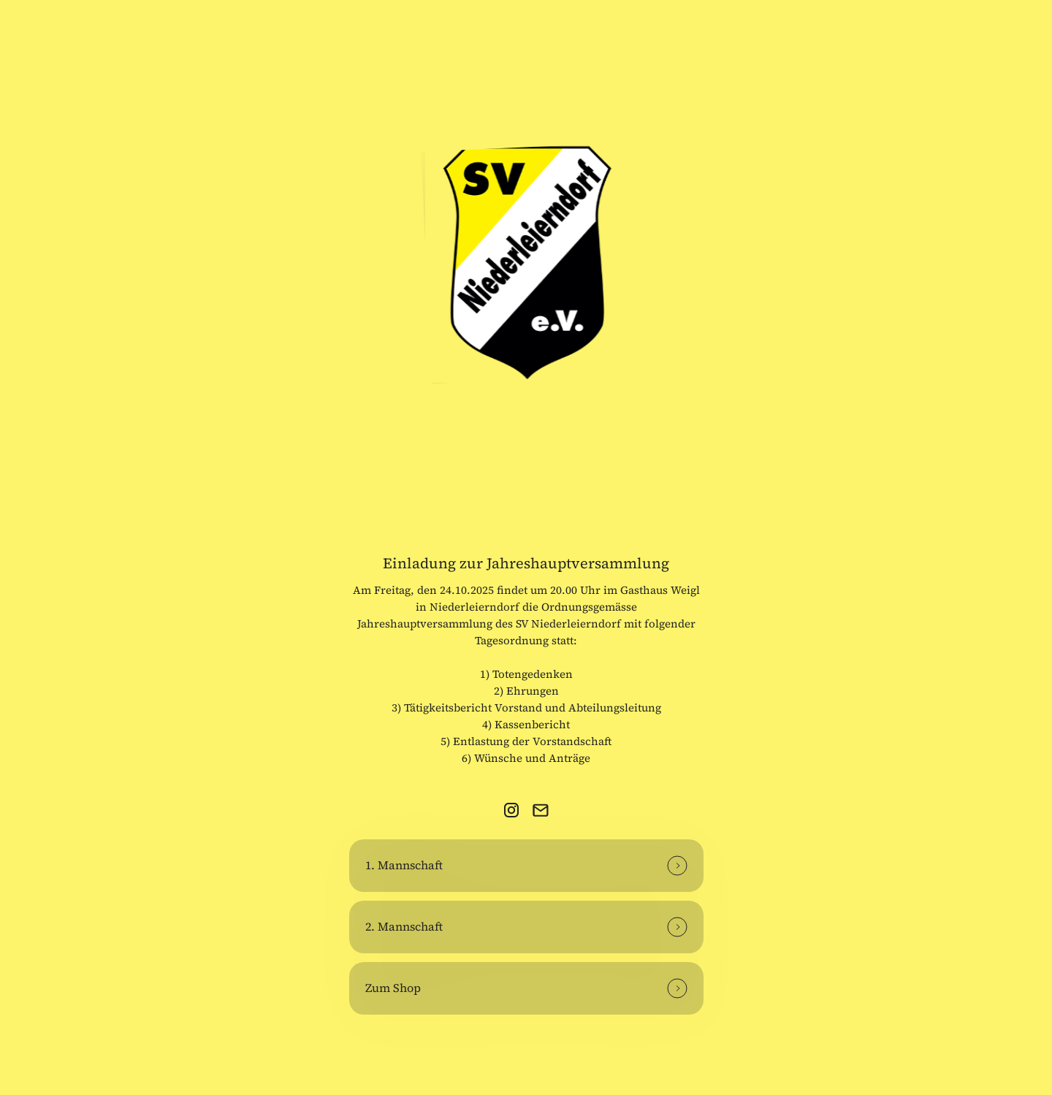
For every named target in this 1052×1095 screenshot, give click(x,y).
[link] (511, 810)
